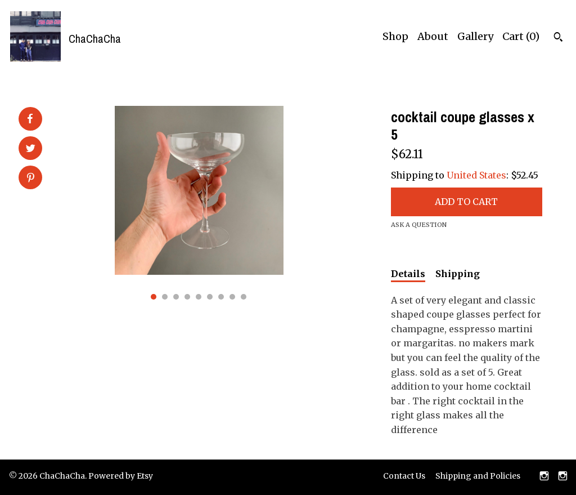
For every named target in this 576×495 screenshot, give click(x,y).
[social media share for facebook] (29, 119)
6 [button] (210, 297)
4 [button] (187, 297)
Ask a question (419, 225)
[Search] (558, 38)
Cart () (520, 36)
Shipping (457, 273)
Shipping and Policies (477, 476)
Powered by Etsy (120, 476)
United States (476, 175)
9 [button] (243, 297)
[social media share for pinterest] (30, 178)
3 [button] (176, 297)
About (432, 36)
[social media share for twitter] (30, 149)
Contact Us (404, 476)
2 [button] (165, 297)
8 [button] (232, 297)
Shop (395, 36)
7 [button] (221, 297)
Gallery (475, 36)
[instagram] (544, 477)
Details (408, 273)
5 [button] (198, 297)
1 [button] (153, 297)
